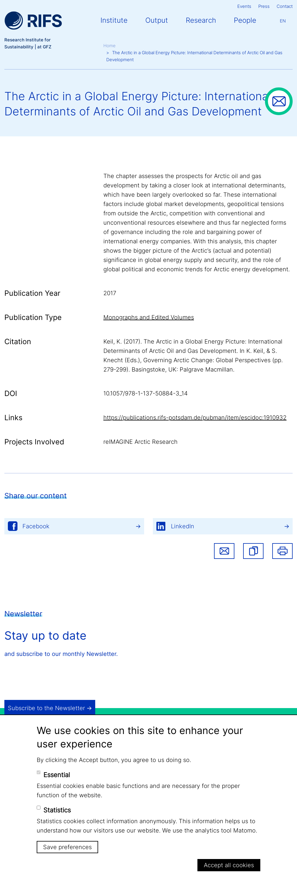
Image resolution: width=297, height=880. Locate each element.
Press (264, 6)
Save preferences (67, 847)
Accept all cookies (229, 865)
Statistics (57, 810)
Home (109, 45)
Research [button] (201, 20)
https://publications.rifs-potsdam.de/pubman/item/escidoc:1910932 (195, 417)
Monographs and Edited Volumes (148, 317)
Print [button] (282, 551)
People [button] (245, 20)
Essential (56, 775)
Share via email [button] (224, 551)
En (283, 21)
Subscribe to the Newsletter (46, 708)
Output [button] (156, 20)
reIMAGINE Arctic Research (140, 441)
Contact (285, 6)
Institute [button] (114, 20)
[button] (253, 551)
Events (244, 6)
